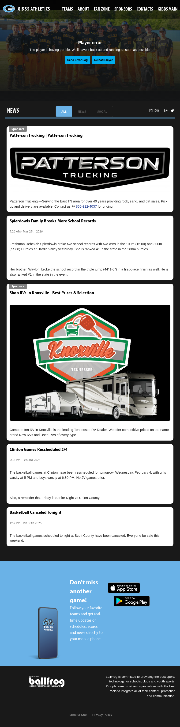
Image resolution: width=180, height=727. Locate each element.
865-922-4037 (86, 206)
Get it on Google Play (132, 601)
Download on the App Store (124, 587)
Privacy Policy (102, 714)
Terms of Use (77, 714)
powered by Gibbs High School (46, 681)
